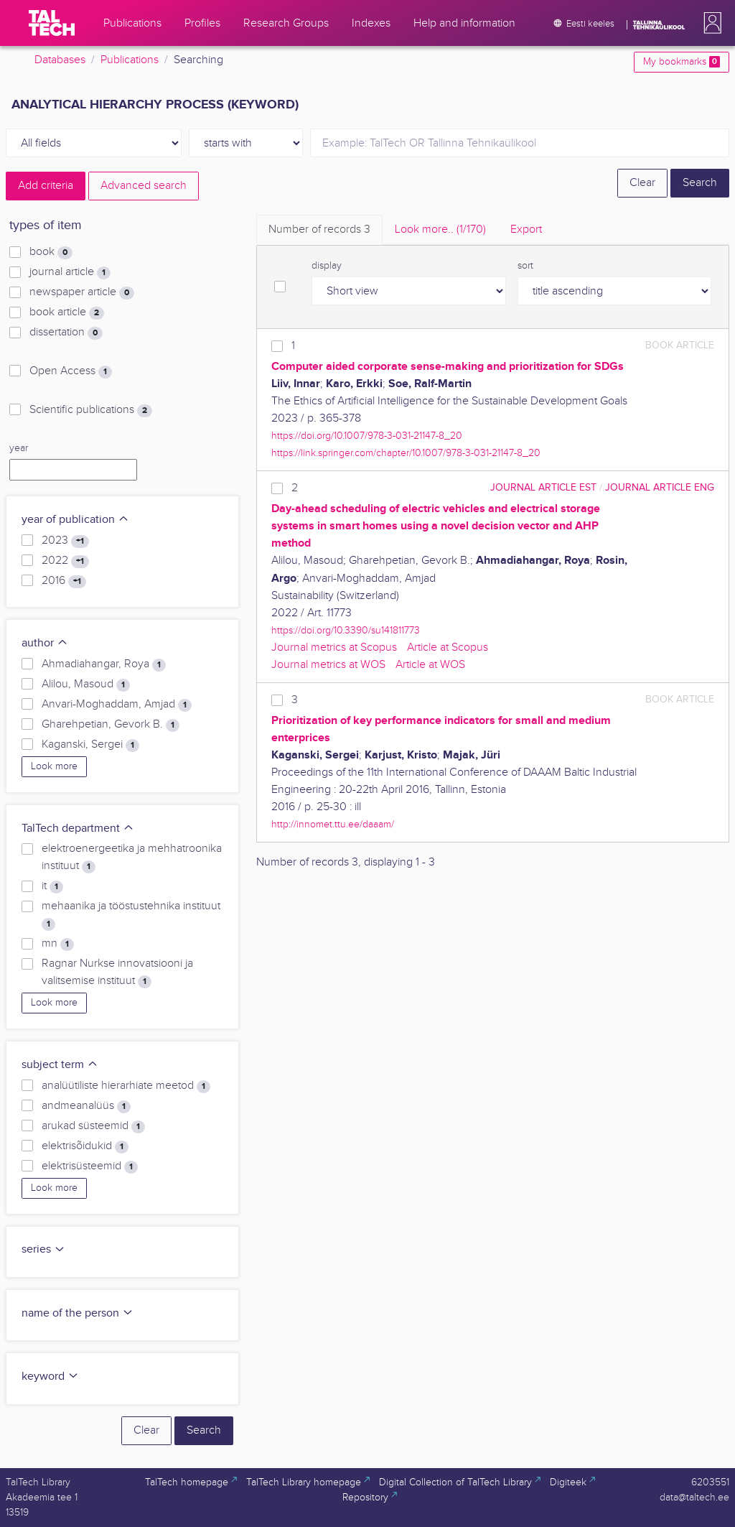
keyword (50, 1376)
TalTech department (78, 828)
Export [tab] (526, 229)
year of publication (75, 519)
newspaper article (81, 292)
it (52, 886)
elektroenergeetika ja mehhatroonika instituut (132, 857)
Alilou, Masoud (86, 684)
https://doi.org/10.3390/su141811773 (345, 630)
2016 (64, 581)
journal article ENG (659, 487)
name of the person (78, 1313)
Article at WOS (430, 665)
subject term (60, 1065)
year (18, 448)
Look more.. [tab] (440, 229)
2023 (65, 541)
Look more (54, 766)
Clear (642, 183)
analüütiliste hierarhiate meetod (126, 1086)
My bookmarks (681, 62)
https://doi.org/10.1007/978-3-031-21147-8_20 (366, 436)
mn (58, 944)
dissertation (66, 332)
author (45, 643)
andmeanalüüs (86, 1106)
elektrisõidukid (85, 1146)
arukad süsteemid (93, 1126)
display (327, 265)
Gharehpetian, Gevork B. (110, 725)
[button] (709, 23)
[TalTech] (52, 23)
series (43, 1249)
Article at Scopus (447, 647)
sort (525, 265)
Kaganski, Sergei (90, 745)
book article (66, 312)
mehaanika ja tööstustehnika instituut (131, 915)
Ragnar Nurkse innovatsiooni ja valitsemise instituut (117, 972)
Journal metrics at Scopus (334, 647)
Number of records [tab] (319, 229)
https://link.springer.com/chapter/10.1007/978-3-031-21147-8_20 (405, 453)
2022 (65, 561)
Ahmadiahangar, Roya (104, 664)
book (50, 252)
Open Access (70, 371)
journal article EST (543, 487)
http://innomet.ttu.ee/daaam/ (332, 824)
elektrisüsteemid (90, 1166)
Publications (129, 60)
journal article (70, 272)
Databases (59, 60)
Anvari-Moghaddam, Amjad (117, 704)
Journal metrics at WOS (328, 665)
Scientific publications (90, 410)
